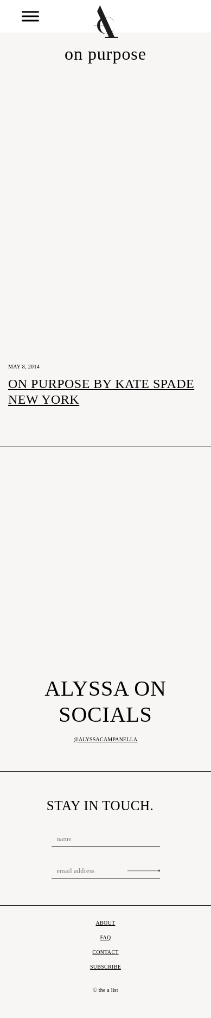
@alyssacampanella (106, 739)
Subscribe (105, 967)
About (106, 923)
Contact (105, 952)
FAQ (105, 937)
